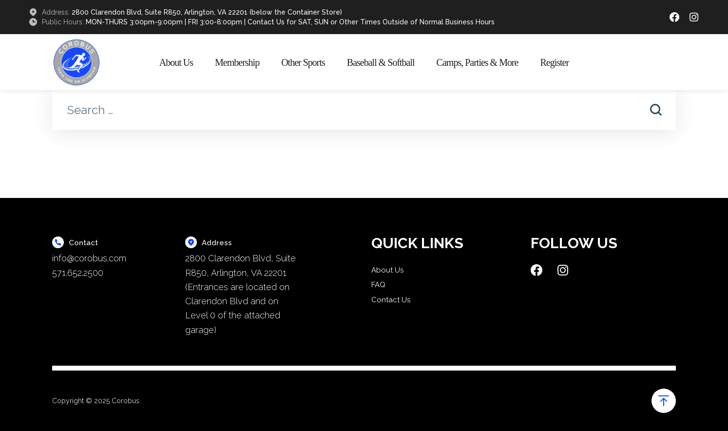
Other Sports (303, 62)
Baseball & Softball (381, 62)
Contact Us (390, 299)
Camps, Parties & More (477, 62)
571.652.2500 (77, 273)
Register (554, 62)
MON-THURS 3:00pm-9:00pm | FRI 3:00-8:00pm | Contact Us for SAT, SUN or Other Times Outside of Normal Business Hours (290, 22)
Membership (237, 62)
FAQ (378, 284)
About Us (176, 62)
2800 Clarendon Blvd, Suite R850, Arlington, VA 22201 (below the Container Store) (207, 12)
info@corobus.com (89, 258)
